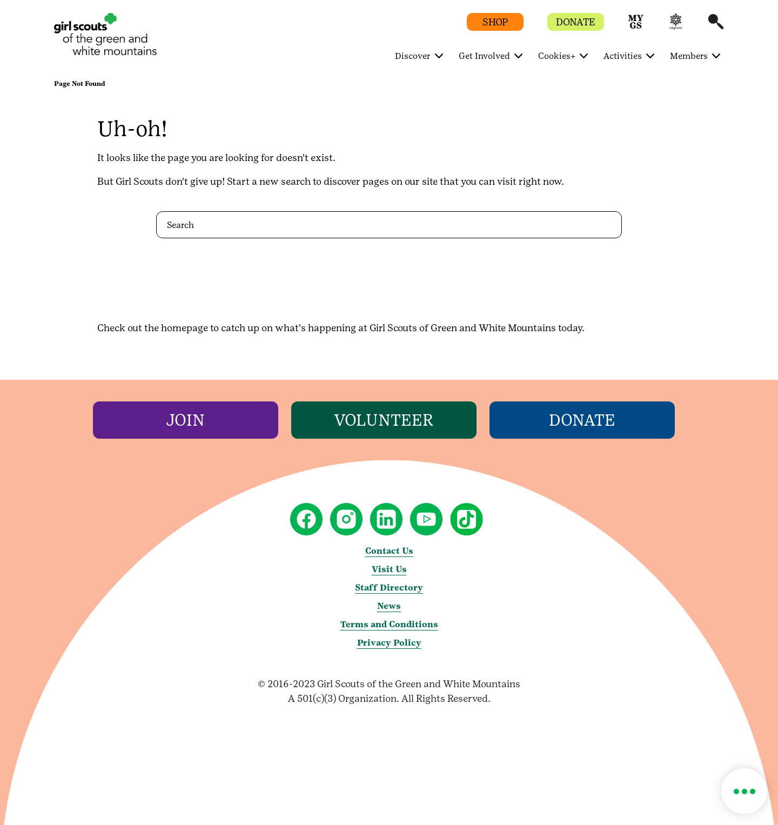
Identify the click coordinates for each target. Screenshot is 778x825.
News (389, 606)
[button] (636, 27)
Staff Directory (389, 587)
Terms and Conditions (389, 624)
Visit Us (389, 569)
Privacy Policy (389, 643)
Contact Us (389, 551)
